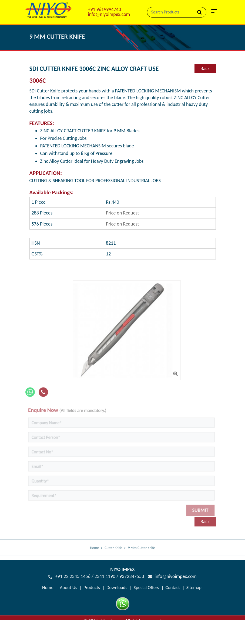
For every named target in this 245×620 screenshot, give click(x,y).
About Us (68, 587)
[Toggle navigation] (214, 12)
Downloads (116, 587)
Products (91, 587)
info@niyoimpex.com (109, 14)
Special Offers (146, 587)
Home (94, 551)
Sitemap (194, 587)
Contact (172, 587)
